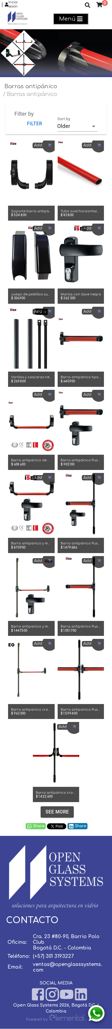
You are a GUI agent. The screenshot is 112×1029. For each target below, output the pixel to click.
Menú (70, 19)
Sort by (63, 118)
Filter (34, 123)
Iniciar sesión (11, 4)
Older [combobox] (63, 126)
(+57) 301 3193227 (53, 956)
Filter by (24, 114)
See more (57, 812)
